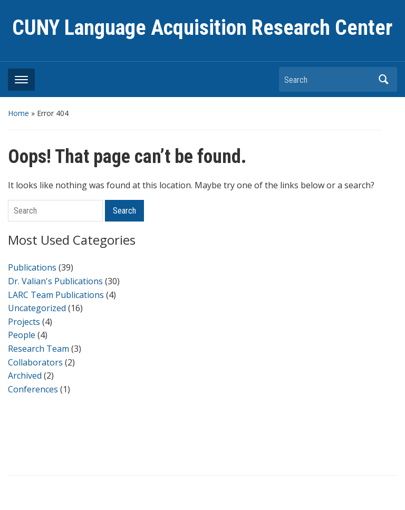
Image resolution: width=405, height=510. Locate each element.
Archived (25, 375)
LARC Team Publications (56, 295)
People (21, 335)
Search (384, 79)
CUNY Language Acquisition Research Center (202, 27)
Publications (32, 267)
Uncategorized (37, 308)
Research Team (38, 348)
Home (18, 113)
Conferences (33, 389)
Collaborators (35, 362)
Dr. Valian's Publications (55, 281)
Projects (24, 322)
